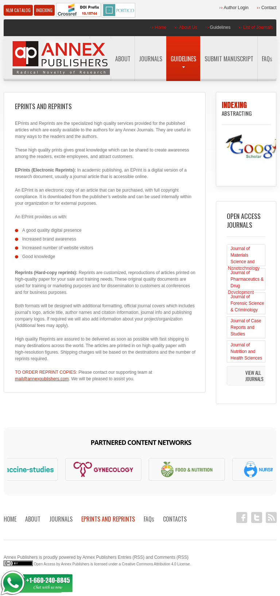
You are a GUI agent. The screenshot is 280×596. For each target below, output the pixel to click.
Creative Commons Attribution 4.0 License (156, 564)
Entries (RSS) (131, 557)
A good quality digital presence (52, 230)
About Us (188, 27)
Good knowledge (38, 256)
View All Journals (254, 375)
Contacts (175, 519)
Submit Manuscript (229, 58)
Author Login (236, 7)
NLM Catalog (18, 10)
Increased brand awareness (49, 239)
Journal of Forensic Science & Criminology (247, 303)
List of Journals (258, 27)
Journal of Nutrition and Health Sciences (246, 351)
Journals (150, 58)
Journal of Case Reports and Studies (245, 327)
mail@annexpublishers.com (42, 378)
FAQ (267, 58)
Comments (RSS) (171, 557)
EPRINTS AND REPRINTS (108, 519)
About (123, 58)
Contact (268, 7)
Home (160, 27)
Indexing (44, 10)
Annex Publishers (21, 557)
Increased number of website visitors (57, 247)
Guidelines (220, 27)
